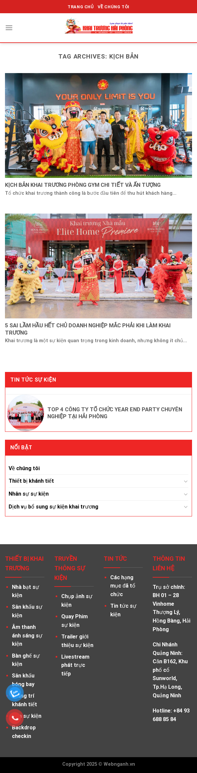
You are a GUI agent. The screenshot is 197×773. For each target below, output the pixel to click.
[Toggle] (185, 481)
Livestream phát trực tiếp (75, 665)
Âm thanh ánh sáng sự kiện (27, 635)
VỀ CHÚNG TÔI (113, 6)
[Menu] (9, 28)
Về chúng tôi (24, 468)
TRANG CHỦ (81, 6)
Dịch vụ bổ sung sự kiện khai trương (53, 507)
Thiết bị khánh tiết (31, 481)
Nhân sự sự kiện (29, 494)
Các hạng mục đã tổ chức (122, 585)
